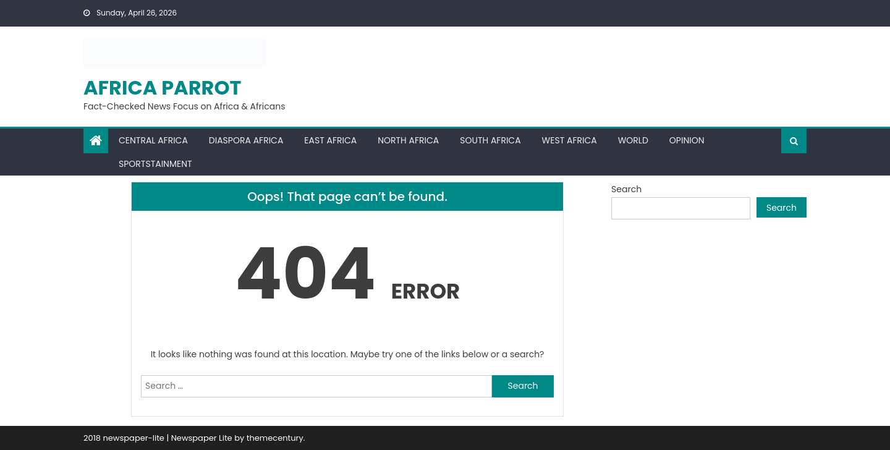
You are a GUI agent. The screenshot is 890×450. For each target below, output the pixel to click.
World (633, 140)
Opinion (687, 140)
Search (626, 189)
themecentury (275, 438)
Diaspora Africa (246, 140)
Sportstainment (155, 164)
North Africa (408, 140)
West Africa (569, 140)
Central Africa (153, 140)
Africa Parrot (162, 87)
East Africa (330, 140)
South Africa (490, 140)
